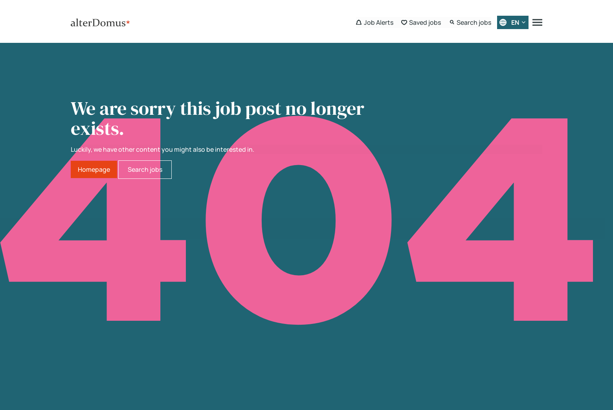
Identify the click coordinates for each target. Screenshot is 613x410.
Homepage (94, 169)
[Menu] (537, 22)
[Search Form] (470, 22)
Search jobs (145, 169)
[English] (513, 22)
